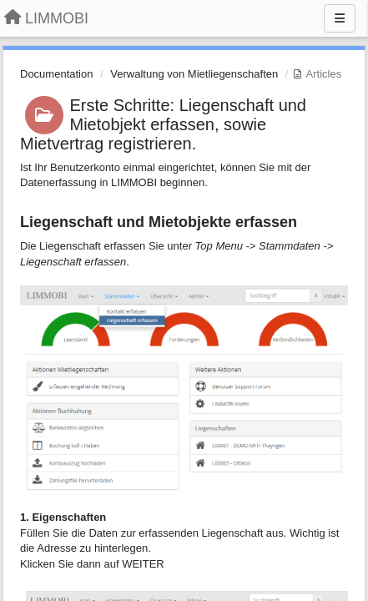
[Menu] (339, 18)
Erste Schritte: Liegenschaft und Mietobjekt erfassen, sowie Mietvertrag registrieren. (163, 124)
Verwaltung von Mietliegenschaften (194, 74)
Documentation (56, 74)
